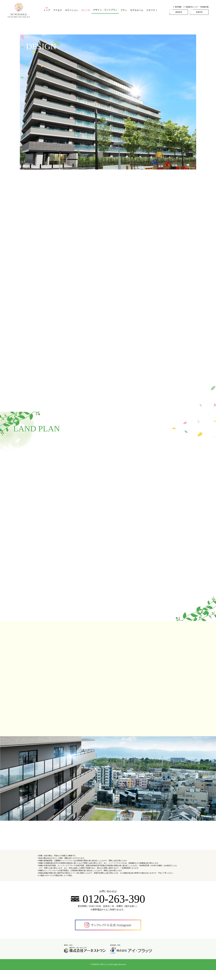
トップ (47, 10)
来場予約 (199, 12)
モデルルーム (136, 10)
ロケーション (71, 10)
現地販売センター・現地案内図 (197, 7)
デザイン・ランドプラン (105, 10)
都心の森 (85, 10)
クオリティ (151, 10)
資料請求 (178, 12)
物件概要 (178, 7)
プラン (123, 10)
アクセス (57, 10)
